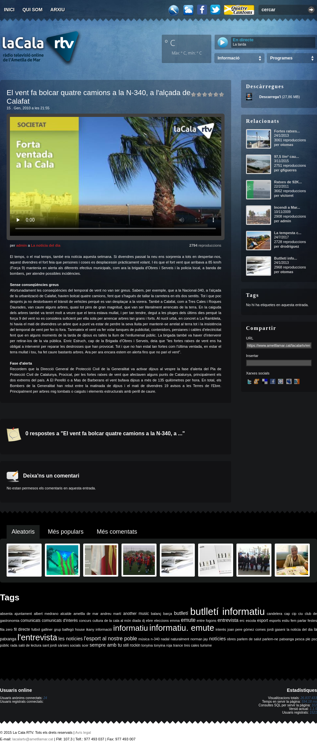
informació (104, 629)
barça (167, 614)
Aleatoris (23, 531)
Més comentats (117, 531)
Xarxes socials (257, 373)
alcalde (66, 614)
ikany (90, 629)
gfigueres (288, 170)
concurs (85, 620)
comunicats (30, 620)
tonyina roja (163, 645)
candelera (274, 614)
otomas (286, 145)
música (144, 639)
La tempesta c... (287, 233)
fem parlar (298, 620)
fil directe (22, 629)
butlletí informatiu (227, 611)
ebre (149, 620)
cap (287, 614)
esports (275, 620)
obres (231, 639)
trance (178, 645)
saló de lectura (29, 645)
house (80, 629)
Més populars (66, 531)
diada (136, 620)
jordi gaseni (276, 629)
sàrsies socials (69, 645)
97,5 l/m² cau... (286, 157)
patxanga (286, 639)
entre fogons (206, 620)
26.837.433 (308, 698)
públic (4, 645)
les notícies (70, 638)
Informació (228, 57)
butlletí (181, 613)
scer (85, 645)
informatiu (130, 627)
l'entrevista (37, 637)
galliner (47, 629)
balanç (156, 614)
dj (143, 620)
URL (249, 338)
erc (242, 620)
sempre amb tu (105, 645)
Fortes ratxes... (287, 131)
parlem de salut (249, 639)
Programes (281, 57)
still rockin (131, 645)
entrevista (228, 620)
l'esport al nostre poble (110, 638)
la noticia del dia (300, 629)
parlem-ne (270, 639)
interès (221, 629)
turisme (206, 645)
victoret (287, 195)
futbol (35, 629)
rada (13, 645)
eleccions (161, 620)
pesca (299, 639)
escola (251, 620)
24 (45, 698)
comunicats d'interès (60, 620)
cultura (97, 620)
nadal (165, 639)
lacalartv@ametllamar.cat (32, 739)
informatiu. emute (181, 627)
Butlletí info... (285, 258)
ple (308, 639)
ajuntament (23, 614)
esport (262, 620)
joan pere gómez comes (247, 629)
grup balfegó (64, 629)
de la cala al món (117, 620)
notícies (217, 638)
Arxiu (58, 9)
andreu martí (110, 614)
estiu (286, 620)
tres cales (191, 645)
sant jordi (50, 645)
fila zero (6, 629)
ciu (300, 614)
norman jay (199, 639)
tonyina (147, 645)
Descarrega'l (270, 97)
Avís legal (83, 732)
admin (21, 245)
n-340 (155, 639)
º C (170, 42)
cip (294, 614)
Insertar (252, 356)
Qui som (32, 9)
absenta (6, 614)
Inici (9, 9)
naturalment (180, 639)
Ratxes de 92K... (288, 182)
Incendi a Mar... (287, 207)
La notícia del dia (45, 245)
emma (175, 620)
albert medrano (46, 614)
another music (136, 613)
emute (188, 620)
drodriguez (289, 246)
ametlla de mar (85, 614)
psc (314, 639)
